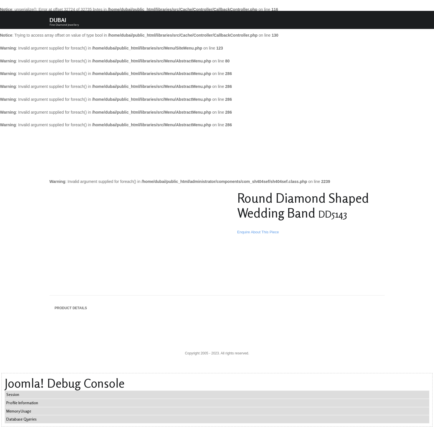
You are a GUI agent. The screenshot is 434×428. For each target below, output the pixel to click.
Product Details (71, 308)
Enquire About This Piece (258, 232)
